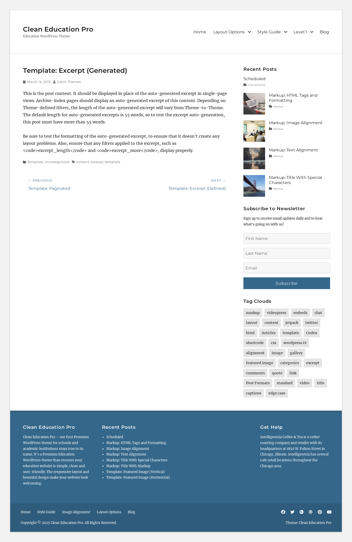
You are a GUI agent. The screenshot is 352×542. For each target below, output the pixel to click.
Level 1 (300, 32)
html (250, 333)
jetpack (291, 322)
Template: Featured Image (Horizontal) (138, 477)
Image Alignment (76, 512)
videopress (276, 312)
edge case (276, 393)
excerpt (97, 162)
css (273, 342)
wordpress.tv (295, 342)
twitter (311, 322)
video (305, 383)
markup (253, 312)
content (82, 162)
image (277, 353)
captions (253, 393)
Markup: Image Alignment (296, 122)
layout (251, 322)
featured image (259, 363)
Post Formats (258, 383)
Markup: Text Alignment (293, 150)
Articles (269, 333)
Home (199, 32)
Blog (324, 32)
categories (289, 363)
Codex (311, 333)
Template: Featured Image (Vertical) (135, 472)
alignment (255, 353)
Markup (278, 106)
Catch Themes (69, 82)
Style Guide (269, 32)
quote (277, 373)
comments (255, 373)
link (293, 373)
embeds (300, 312)
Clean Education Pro (58, 29)
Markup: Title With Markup (128, 466)
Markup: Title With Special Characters (136, 460)
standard (285, 383)
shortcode (255, 342)
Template (35, 162)
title (320, 383)
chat (318, 312)
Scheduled (254, 78)
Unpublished (256, 84)
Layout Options (229, 32)
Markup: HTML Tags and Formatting (136, 443)
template (112, 162)
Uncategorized (57, 162)
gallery (296, 353)
